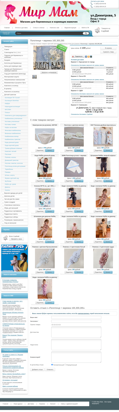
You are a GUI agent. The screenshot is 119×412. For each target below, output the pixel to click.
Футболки (8, 181)
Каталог (53, 404)
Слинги (6, 49)
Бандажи (7, 60)
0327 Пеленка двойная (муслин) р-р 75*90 (103, 125)
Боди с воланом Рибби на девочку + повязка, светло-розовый (74, 217)
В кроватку (7, 89)
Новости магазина (10, 274)
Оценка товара (35, 324)
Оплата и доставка (21, 28)
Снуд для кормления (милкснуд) (15, 74)
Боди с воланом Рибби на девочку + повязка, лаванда (45, 277)
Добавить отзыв (37, 369)
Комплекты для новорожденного (15, 115)
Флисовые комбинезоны (13, 130)
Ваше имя (33, 317)
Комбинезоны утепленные (13, 118)
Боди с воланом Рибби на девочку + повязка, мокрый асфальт (74, 186)
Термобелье (9, 169)
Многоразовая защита (11, 77)
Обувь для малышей (11, 208)
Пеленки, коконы (10, 157)
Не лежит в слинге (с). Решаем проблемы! (12, 355)
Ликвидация (8, 46)
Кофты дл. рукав (10, 184)
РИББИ (7, 103)
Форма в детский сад (12, 178)
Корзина (6, 230)
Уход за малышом (10, 223)
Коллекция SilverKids (12, 100)
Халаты (7, 190)
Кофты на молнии (11, 127)
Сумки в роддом (9, 202)
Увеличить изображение (49, 72)
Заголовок (33, 321)
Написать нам (54, 28)
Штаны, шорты (10, 175)
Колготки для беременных (13, 63)
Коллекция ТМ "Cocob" (12, 97)
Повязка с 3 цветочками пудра (103, 247)
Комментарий (35, 357)
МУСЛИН (8, 109)
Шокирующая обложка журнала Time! (12, 313)
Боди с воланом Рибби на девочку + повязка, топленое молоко (103, 186)
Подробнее (40, 150)
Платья (7, 112)
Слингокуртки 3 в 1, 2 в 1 (12, 52)
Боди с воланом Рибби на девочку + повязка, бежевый (103, 217)
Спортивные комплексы (12, 205)
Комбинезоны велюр (11, 136)
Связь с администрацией (69, 404)
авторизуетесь (83, 313)
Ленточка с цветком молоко (74, 125)
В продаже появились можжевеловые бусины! (10, 281)
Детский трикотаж (53, 43)
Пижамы (7, 172)
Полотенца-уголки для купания (69, 43)
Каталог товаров (42, 43)
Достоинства (34, 332)
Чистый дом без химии (11, 199)
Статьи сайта (8, 350)
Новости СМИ (8, 296)
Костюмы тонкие (10, 124)
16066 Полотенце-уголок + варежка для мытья (74, 156)
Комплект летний (10, 151)
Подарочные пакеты (11, 214)
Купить (50, 150)
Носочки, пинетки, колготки (14, 163)
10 (60, 324)
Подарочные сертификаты (13, 211)
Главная (7, 28)
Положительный (58, 365)
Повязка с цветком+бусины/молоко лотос (44, 247)
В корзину (108, 48)
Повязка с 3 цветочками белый (74, 247)
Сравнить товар (108, 52)
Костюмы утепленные (12, 121)
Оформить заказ (16, 239)
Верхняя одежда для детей (13, 193)
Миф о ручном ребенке (10, 386)
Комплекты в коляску (11, 86)
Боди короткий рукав (12, 145)
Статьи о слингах (38, 28)
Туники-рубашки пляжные (13, 148)
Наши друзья (18, 404)
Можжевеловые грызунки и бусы (15, 83)
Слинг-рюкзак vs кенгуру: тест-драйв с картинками (12, 302)
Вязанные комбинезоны (13, 133)
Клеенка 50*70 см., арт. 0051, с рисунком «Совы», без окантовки (45, 186)
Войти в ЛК (85, 28)
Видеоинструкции (70, 28)
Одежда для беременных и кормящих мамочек (13, 70)
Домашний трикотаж (11, 160)
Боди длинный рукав (12, 142)
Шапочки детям (9, 196)
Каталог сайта (8, 41)
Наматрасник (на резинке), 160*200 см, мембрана (45, 125)
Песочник (8, 154)
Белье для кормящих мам (12, 66)
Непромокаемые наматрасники (14, 80)
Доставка (31, 404)
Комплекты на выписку (11, 92)
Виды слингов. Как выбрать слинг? (14, 374)
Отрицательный (71, 365)
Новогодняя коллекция (12, 106)
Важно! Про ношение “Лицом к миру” (12, 336)
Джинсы (7, 187)
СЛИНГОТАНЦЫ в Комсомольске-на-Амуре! (13, 324)
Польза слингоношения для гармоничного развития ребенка (13, 367)
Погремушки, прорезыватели (13, 220)
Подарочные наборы (11, 217)
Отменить (50, 369)
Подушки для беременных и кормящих (13, 56)
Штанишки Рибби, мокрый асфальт (103, 155)
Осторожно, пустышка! (9, 380)
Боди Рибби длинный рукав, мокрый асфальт (45, 156)
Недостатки (34, 345)
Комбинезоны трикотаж (12, 139)
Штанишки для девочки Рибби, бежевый (45, 217)
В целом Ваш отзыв (36, 365)
